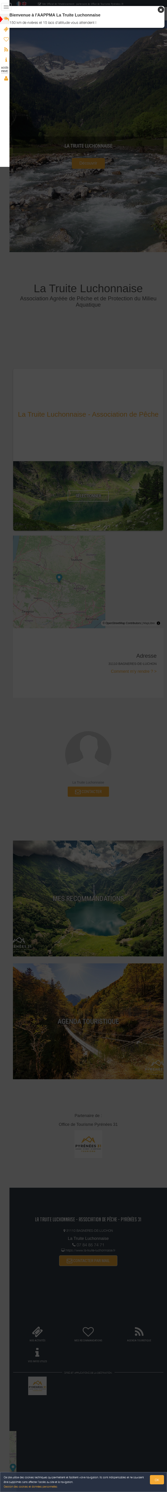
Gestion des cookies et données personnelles (30, 1486)
